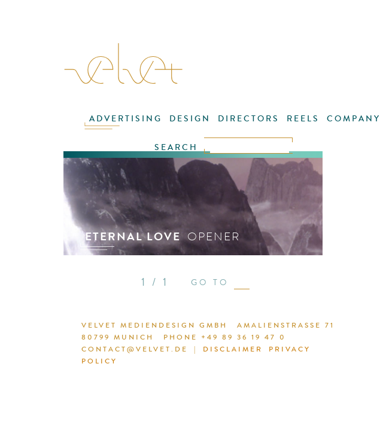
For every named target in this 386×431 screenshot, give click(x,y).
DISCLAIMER (233, 349)
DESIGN (190, 118)
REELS (303, 118)
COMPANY (354, 118)
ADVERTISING (125, 118)
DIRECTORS (248, 118)
